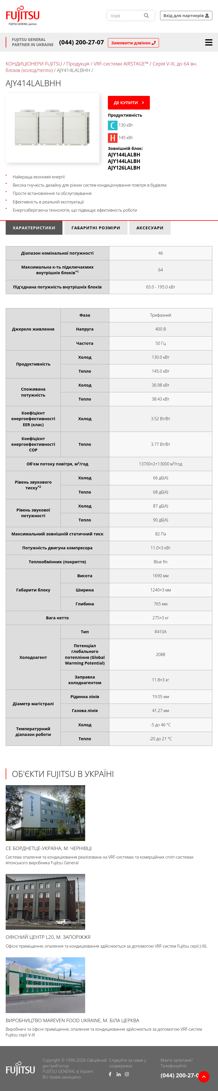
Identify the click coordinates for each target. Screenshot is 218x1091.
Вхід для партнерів (186, 15)
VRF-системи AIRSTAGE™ (122, 63)
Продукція (77, 63)
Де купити (129, 102)
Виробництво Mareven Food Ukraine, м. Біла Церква (109, 990)
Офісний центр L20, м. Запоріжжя (109, 907)
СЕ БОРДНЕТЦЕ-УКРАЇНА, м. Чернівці (109, 818)
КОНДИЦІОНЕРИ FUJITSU (34, 63)
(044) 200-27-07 (81, 42)
